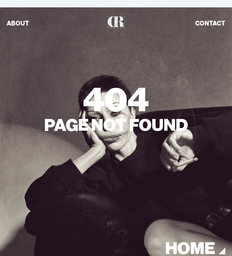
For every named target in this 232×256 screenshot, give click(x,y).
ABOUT (18, 23)
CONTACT (210, 23)
